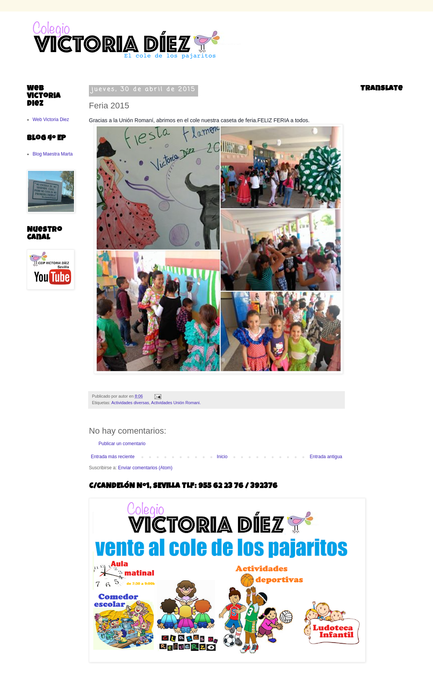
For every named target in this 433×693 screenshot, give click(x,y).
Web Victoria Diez (51, 119)
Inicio (222, 456)
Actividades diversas (130, 402)
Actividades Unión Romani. (176, 402)
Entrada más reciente (112, 456)
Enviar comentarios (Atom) (145, 467)
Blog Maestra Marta (53, 154)
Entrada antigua (326, 456)
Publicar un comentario (122, 443)
